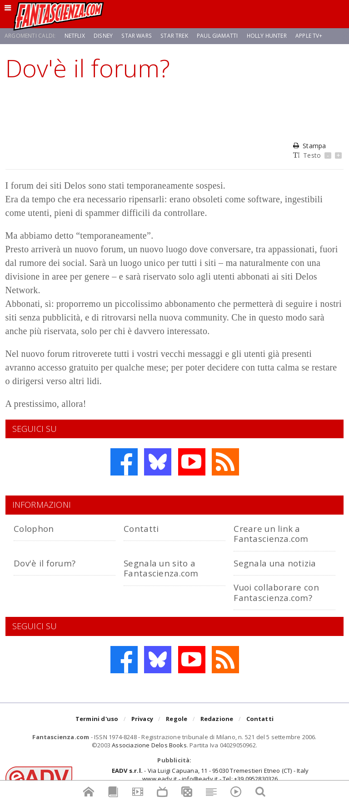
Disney (103, 36)
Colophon (34, 528)
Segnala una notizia (275, 563)
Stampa (309, 145)
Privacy (142, 719)
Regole (176, 719)
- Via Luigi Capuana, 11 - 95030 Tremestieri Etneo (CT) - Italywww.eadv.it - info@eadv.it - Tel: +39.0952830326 (210, 774)
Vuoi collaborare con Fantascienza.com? (276, 592)
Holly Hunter (265, 36)
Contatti (141, 528)
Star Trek (172, 36)
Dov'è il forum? (44, 563)
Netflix (75, 36)
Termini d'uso (97, 719)
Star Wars (135, 36)
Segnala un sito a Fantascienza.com (161, 568)
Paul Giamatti (215, 36)
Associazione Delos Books (149, 745)
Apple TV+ (308, 36)
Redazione (217, 719)
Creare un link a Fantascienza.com (271, 533)
